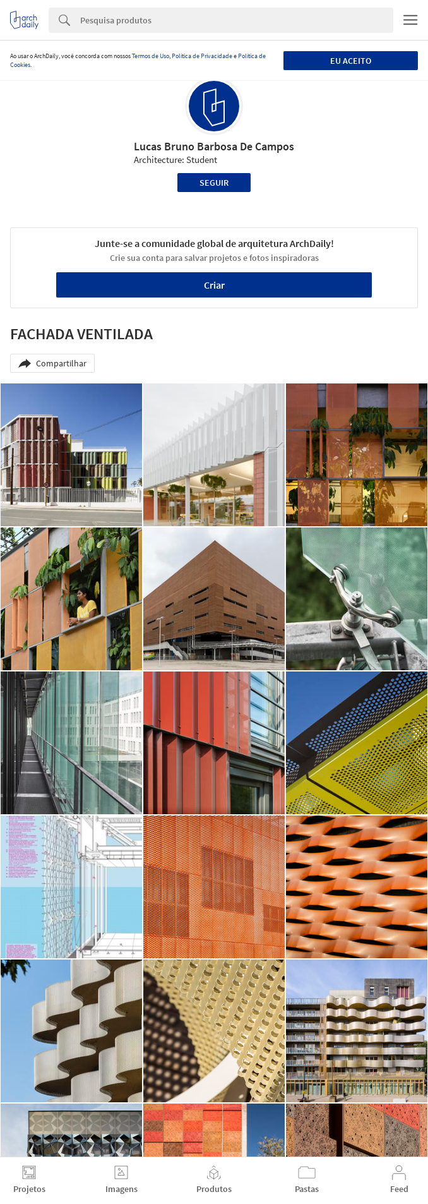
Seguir (214, 182)
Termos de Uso (150, 56)
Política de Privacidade (202, 56)
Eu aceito (350, 60)
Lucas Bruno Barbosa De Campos (214, 146)
